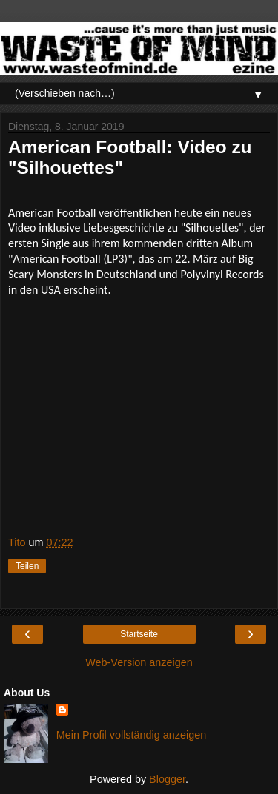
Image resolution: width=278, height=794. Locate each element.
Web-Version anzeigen (139, 662)
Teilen (27, 566)
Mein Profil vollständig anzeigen (131, 735)
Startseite (139, 634)
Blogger (167, 779)
